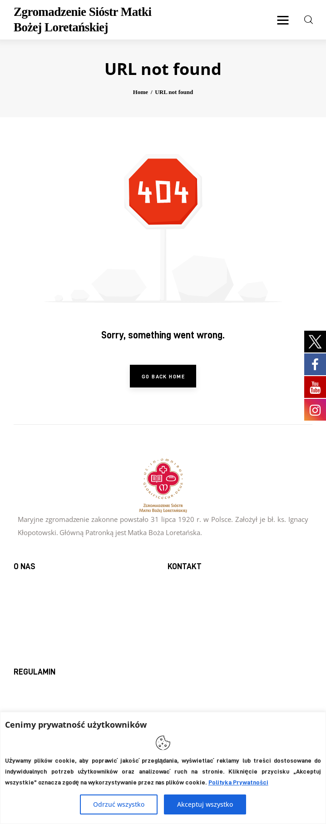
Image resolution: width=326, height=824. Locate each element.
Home (140, 92)
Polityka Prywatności (238, 782)
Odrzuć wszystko (118, 804)
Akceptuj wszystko (205, 804)
